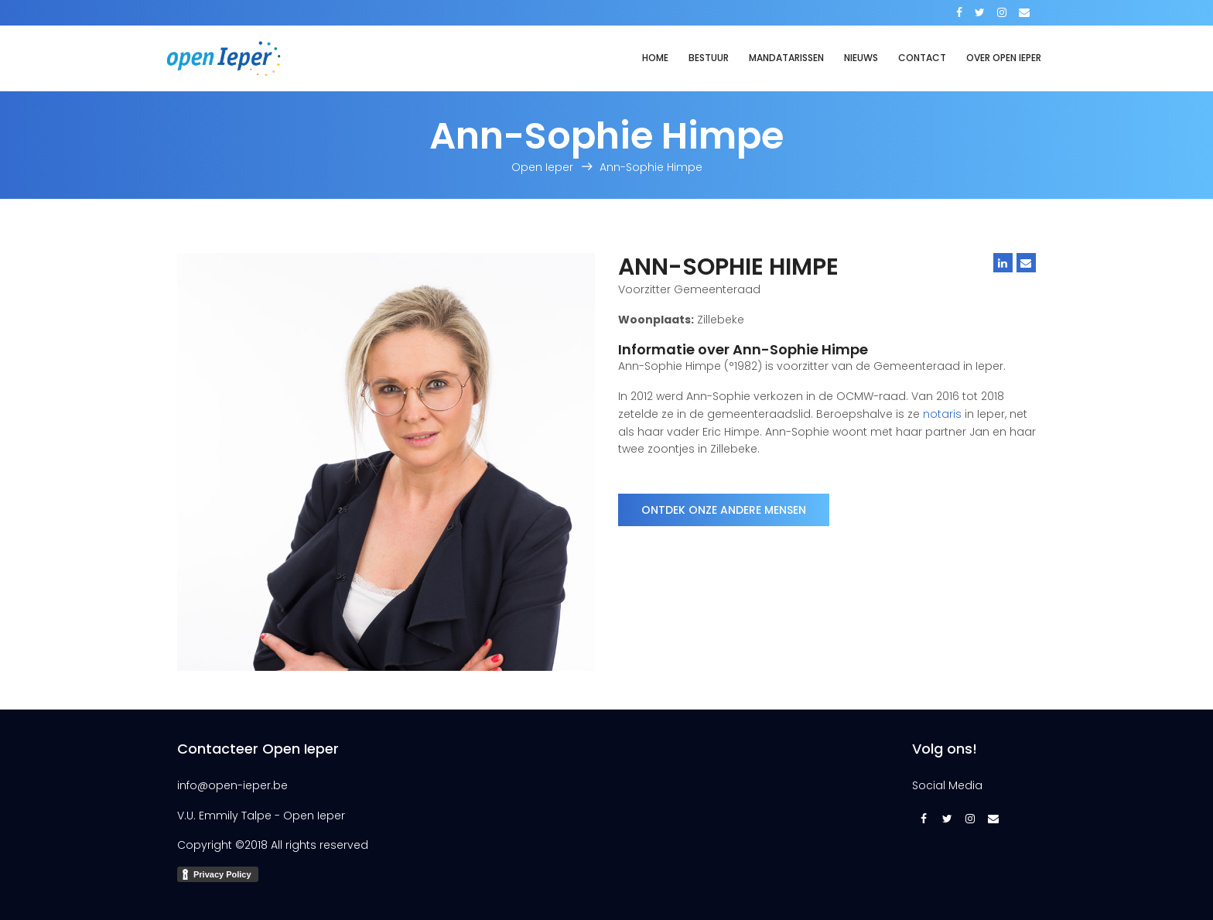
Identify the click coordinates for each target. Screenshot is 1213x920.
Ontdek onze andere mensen (723, 510)
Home (655, 57)
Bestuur (709, 57)
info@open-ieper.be (232, 785)
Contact (922, 57)
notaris (942, 414)
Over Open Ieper (1003, 57)
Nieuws (861, 57)
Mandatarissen (786, 57)
